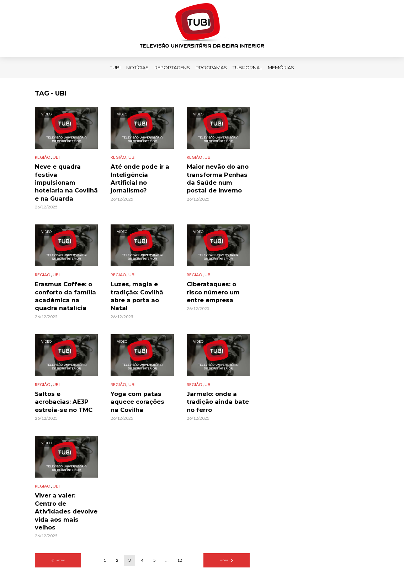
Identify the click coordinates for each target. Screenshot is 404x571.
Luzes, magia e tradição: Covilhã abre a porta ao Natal (140, 279)
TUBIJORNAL (247, 67)
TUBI (115, 67)
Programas (211, 67)
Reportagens (172, 67)
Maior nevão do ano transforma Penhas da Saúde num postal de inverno (217, 177)
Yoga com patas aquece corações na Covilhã (138, 386)
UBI (56, 157)
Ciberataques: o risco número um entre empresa (215, 279)
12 (179, 524)
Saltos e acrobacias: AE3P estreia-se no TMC (62, 386)
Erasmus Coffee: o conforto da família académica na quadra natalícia (64, 283)
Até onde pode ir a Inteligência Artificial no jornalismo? (139, 173)
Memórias (281, 67)
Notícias (137, 67)
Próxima (224, 524)
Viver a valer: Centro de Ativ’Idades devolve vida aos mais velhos (65, 485)
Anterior (60, 524)
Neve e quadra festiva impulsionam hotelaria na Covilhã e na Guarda (66, 173)
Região (43, 157)
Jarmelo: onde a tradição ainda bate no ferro (217, 386)
